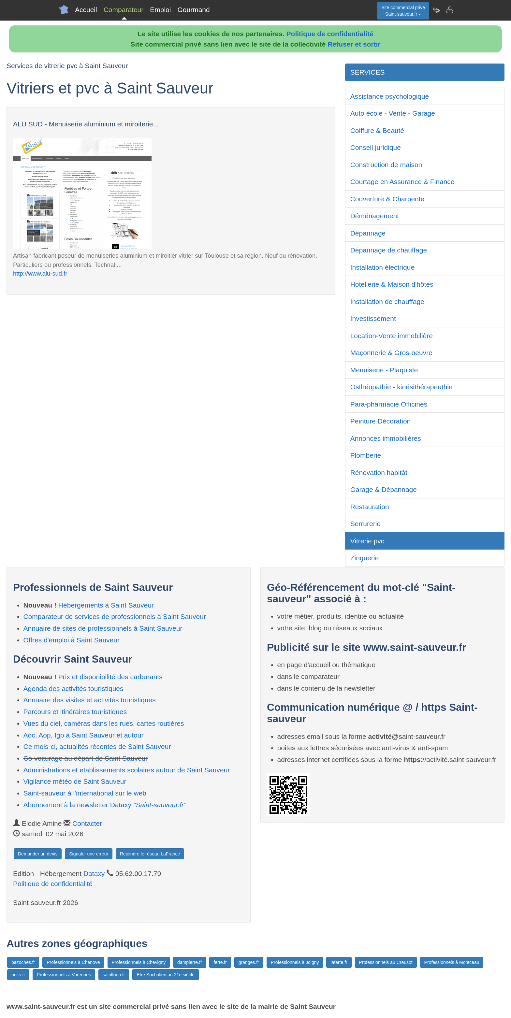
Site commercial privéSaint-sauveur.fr (403, 11)
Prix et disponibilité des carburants (110, 677)
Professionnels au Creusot (386, 962)
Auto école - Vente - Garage (392, 113)
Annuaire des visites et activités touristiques (89, 700)
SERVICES (367, 72)
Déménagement (374, 216)
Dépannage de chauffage (388, 250)
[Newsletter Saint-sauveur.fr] (436, 10)
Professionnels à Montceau (451, 962)
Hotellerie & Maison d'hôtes (391, 284)
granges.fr (249, 962)
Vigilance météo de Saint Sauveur (74, 781)
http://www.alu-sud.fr (40, 273)
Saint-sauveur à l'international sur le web (85, 793)
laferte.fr (338, 962)
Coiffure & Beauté (377, 130)
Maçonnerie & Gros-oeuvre (391, 352)
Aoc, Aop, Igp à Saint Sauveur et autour (83, 735)
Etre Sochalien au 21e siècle (165, 974)
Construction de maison (386, 164)
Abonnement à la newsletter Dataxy (104, 805)
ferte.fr (219, 962)
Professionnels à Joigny (295, 962)
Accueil (86, 9)
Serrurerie (365, 523)
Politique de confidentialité (329, 33)
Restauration (369, 506)
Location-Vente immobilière (391, 335)
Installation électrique (382, 267)
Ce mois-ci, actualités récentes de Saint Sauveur (97, 746)
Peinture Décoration (380, 421)
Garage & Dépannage (383, 489)
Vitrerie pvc (367, 541)
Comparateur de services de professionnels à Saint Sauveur (114, 616)
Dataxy (94, 873)
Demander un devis (37, 853)
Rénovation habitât (378, 472)
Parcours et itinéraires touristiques (75, 711)
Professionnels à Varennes (64, 974)
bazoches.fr (23, 962)
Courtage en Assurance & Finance (402, 181)
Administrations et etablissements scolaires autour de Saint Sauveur (126, 770)
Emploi (160, 9)
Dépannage (368, 233)
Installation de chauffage (387, 301)
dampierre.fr (189, 962)
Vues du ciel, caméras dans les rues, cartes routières (103, 723)
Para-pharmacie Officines (389, 404)
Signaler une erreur (88, 853)
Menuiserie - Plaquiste (384, 370)
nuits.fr (18, 974)
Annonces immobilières (385, 438)
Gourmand (193, 9)
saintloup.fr (114, 974)
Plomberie (365, 455)
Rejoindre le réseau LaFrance (150, 853)
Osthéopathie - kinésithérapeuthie (401, 387)
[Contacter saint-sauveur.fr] (449, 10)
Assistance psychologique (389, 96)
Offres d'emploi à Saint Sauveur (71, 640)
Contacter (87, 823)
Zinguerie (364, 558)
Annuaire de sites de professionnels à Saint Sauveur (102, 628)
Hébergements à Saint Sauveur (106, 605)
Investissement (373, 318)
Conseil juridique (375, 147)
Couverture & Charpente (387, 199)
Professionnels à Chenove (73, 962)
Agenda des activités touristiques (73, 688)
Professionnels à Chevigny (139, 962)
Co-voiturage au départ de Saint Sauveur (85, 758)
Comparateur (124, 9)
